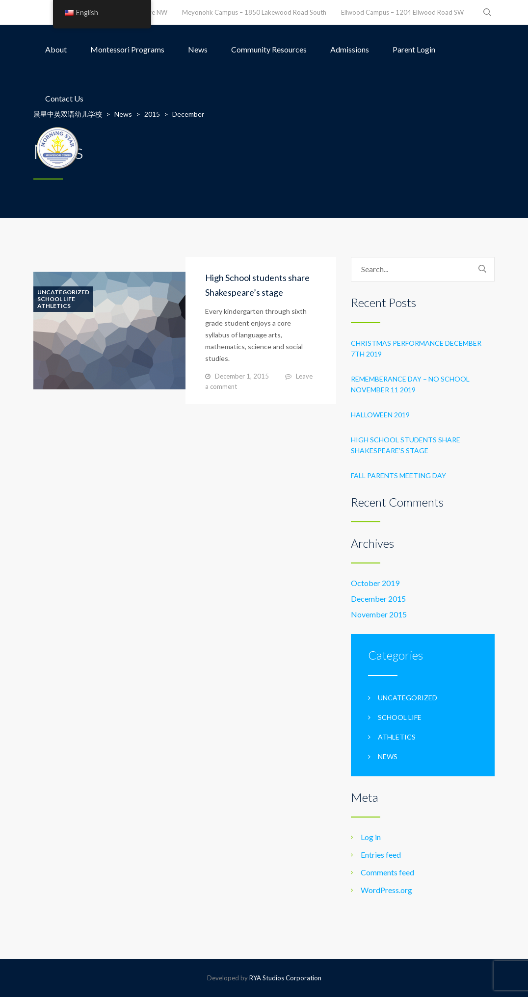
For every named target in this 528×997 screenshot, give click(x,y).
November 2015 (379, 614)
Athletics (54, 306)
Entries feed (381, 854)
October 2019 (375, 583)
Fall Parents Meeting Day (398, 475)
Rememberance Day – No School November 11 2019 (410, 384)
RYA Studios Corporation (285, 978)
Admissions (349, 49)
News (198, 49)
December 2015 (378, 598)
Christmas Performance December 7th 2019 (416, 348)
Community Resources (269, 49)
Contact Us (64, 98)
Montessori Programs (127, 49)
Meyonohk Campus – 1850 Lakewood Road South (254, 12)
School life (56, 299)
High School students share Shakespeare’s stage (405, 445)
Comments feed (387, 872)
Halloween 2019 (380, 414)
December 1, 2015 (242, 376)
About (56, 49)
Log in (371, 837)
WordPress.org (386, 890)
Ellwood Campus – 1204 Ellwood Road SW (402, 12)
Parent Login (414, 49)
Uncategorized (63, 292)
